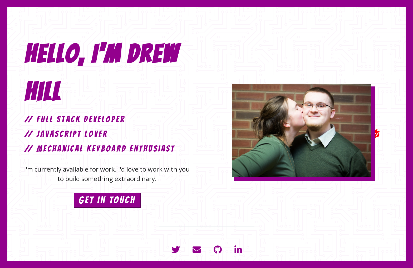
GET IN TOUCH (107, 200)
